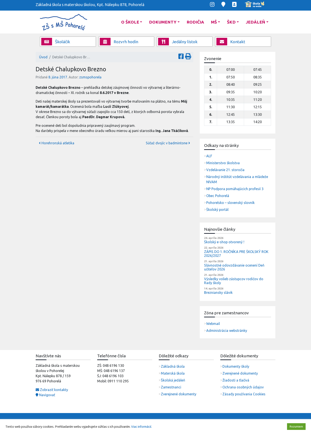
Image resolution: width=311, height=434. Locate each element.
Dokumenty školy (235, 366)
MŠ (214, 22)
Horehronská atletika (56, 143)
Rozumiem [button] (296, 426)
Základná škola (173, 366)
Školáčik (55, 41)
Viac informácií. (141, 426)
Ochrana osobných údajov (243, 387)
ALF (209, 156)
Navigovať (45, 395)
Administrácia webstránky (226, 330)
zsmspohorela (90, 77)
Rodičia (195, 22)
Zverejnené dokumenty (178, 394)
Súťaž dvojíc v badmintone (168, 143)
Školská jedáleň (173, 380)
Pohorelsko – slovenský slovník (230, 203)
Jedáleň (255, 22)
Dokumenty (162, 22)
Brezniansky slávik (218, 292)
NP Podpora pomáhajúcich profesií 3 (234, 189)
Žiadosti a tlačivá (235, 380)
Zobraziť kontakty (52, 390)
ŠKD (231, 22)
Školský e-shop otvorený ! (224, 242)
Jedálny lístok (178, 41)
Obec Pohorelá (217, 196)
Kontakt (230, 41)
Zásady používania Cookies (243, 394)
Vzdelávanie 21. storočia (225, 170)
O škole (130, 22)
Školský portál (217, 209)
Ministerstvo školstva (223, 163)
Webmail (213, 324)
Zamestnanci (171, 387)
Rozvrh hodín (119, 41)
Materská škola (173, 373)
